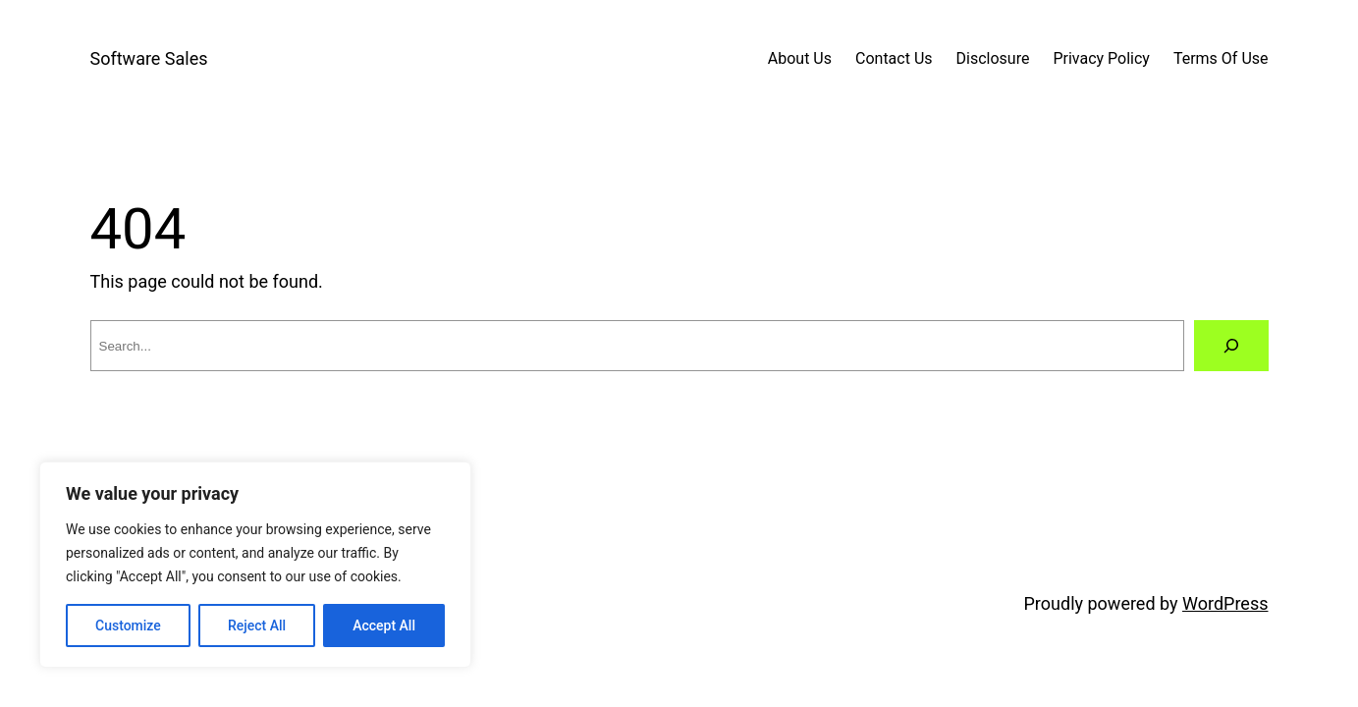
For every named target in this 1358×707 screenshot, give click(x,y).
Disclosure (993, 58)
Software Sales (149, 58)
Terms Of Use (1221, 58)
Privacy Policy (1101, 58)
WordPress (1225, 603)
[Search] (1231, 345)
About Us (800, 58)
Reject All (257, 625)
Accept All (384, 625)
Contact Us (894, 58)
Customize (128, 625)
